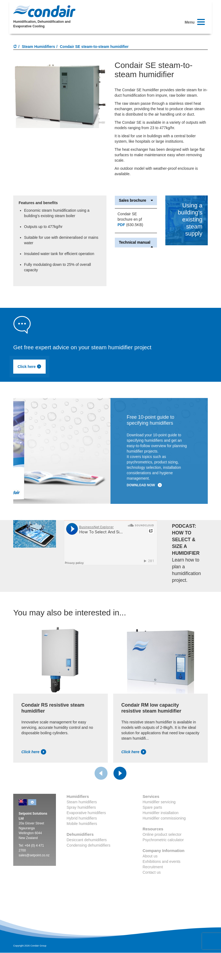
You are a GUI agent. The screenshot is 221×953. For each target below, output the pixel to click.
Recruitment (153, 867)
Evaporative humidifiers (86, 813)
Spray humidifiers (81, 807)
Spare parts (152, 807)
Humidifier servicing (159, 802)
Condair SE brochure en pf (130, 216)
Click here (29, 366)
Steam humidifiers (82, 802)
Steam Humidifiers (38, 46)
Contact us (152, 872)
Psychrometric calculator (163, 840)
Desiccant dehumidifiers (87, 840)
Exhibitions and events (161, 861)
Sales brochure (136, 200)
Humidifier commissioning (164, 818)
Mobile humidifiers (82, 823)
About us (150, 856)
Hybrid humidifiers (82, 818)
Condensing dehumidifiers (88, 845)
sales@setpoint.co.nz (34, 855)
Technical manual (136, 242)
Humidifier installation (161, 813)
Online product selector (162, 834)
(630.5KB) (130, 225)
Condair (44, 11)
